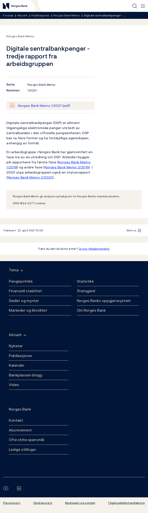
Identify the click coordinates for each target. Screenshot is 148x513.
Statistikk (85, 281)
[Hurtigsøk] (134, 6)
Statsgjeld (86, 291)
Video (14, 384)
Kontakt (16, 420)
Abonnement (20, 430)
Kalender (17, 365)
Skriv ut (131, 230)
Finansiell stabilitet (25, 291)
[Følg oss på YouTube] (6, 488)
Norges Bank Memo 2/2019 (66, 167)
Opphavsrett (42, 503)
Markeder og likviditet (28, 310)
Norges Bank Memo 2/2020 (30, 177)
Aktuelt (15, 334)
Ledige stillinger (22, 449)
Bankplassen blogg (25, 375)
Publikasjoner (20, 355)
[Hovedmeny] (143, 6)
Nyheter (16, 346)
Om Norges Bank (91, 310)
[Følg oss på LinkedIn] (19, 488)
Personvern (11, 503)
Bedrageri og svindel (80, 503)
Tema (13, 270)
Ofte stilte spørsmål (26, 439)
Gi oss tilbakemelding (94, 248)
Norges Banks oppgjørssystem (104, 300)
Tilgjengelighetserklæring (126, 503)
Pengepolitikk (21, 281)
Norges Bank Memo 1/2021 (44, 105)
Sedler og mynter (24, 300)
